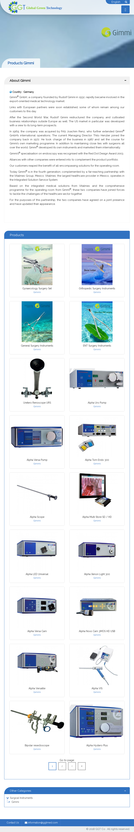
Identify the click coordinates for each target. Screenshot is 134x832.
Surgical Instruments (21, 798)
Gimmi (15, 802)
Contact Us (13, 822)
